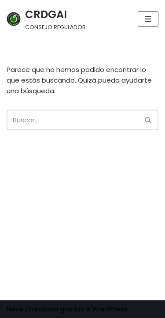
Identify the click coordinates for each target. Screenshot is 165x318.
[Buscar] (73, 120)
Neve (15, 309)
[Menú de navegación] (148, 18)
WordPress (109, 309)
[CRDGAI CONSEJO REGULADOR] (46, 19)
